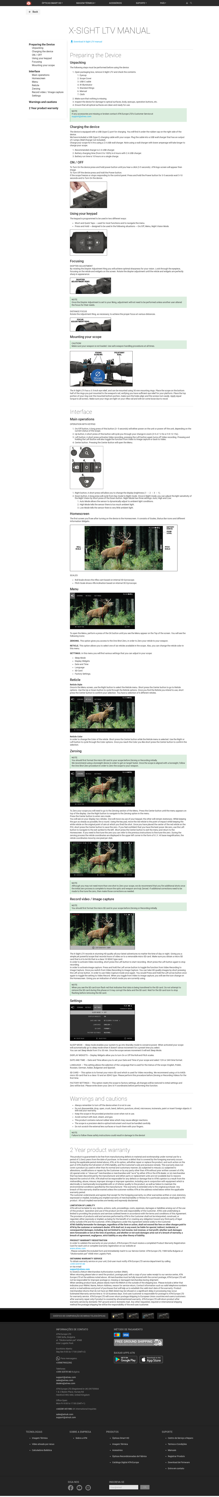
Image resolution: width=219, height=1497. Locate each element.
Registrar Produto (176, 1457)
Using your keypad (42, 58)
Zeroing (36, 88)
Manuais (172, 1451)
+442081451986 (64, 1410)
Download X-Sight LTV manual (86, 41)
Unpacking (37, 48)
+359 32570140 (77, 1264)
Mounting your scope (43, 65)
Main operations (40, 75)
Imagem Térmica (37, 1439)
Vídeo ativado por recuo (40, 1445)
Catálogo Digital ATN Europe (125, 1463)
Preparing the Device (42, 44)
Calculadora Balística (39, 1451)
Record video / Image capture (47, 92)
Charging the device (42, 51)
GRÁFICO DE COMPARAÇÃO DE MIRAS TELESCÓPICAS (79, 1317)
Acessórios (117, 1451)
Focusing (37, 61)
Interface (34, 71)
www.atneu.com (78, 1249)
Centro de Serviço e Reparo (180, 1439)
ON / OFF (37, 55)
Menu (35, 82)
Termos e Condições (177, 1445)
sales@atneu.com (64, 1381)
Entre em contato (176, 1469)
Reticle (35, 85)
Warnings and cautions (43, 101)
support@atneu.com (81, 116)
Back (33, 11)
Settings (36, 95)
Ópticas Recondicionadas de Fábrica (129, 1457)
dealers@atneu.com (65, 1384)
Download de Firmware (179, 1463)
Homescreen (38, 78)
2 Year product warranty (43, 108)
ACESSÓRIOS (115, 3)
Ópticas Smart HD (120, 1439)
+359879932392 (64, 1364)
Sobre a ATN (78, 1439)
